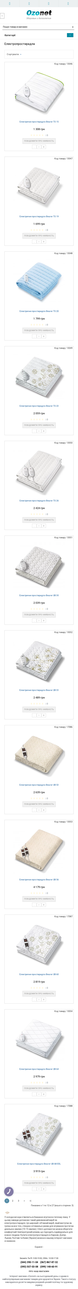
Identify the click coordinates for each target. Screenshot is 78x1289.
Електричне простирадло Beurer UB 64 (39, 1069)
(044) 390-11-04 (29, 1262)
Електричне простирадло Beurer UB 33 (39, 690)
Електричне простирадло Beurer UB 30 (39, 595)
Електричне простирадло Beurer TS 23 (39, 406)
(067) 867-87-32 (49, 1262)
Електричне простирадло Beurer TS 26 (39, 500)
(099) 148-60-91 (49, 1266)
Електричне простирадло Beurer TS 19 (39, 216)
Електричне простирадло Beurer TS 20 (39, 311)
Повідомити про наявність (39, 141)
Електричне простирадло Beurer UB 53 (39, 785)
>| (30, 1201)
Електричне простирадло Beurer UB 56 (39, 879)
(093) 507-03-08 (29, 1266)
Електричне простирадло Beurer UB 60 (39, 974)
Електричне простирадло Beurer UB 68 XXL (39, 1164)
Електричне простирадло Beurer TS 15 (39, 122)
